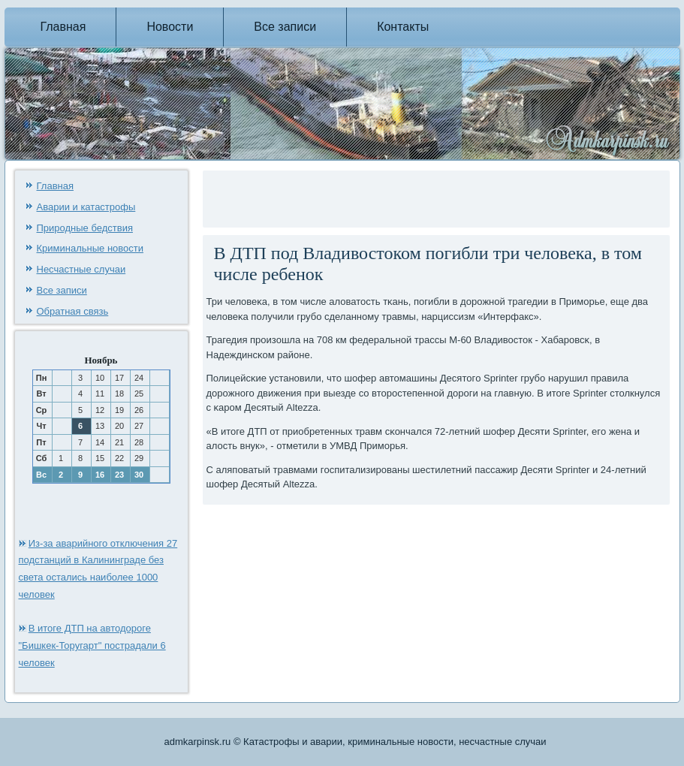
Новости (169, 26)
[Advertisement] (382, 196)
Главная (63, 26)
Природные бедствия (85, 228)
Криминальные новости (90, 248)
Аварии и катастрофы (86, 207)
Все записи (285, 26)
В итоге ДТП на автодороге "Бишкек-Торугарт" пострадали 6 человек (92, 645)
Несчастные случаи (81, 269)
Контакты (403, 26)
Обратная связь (73, 311)
